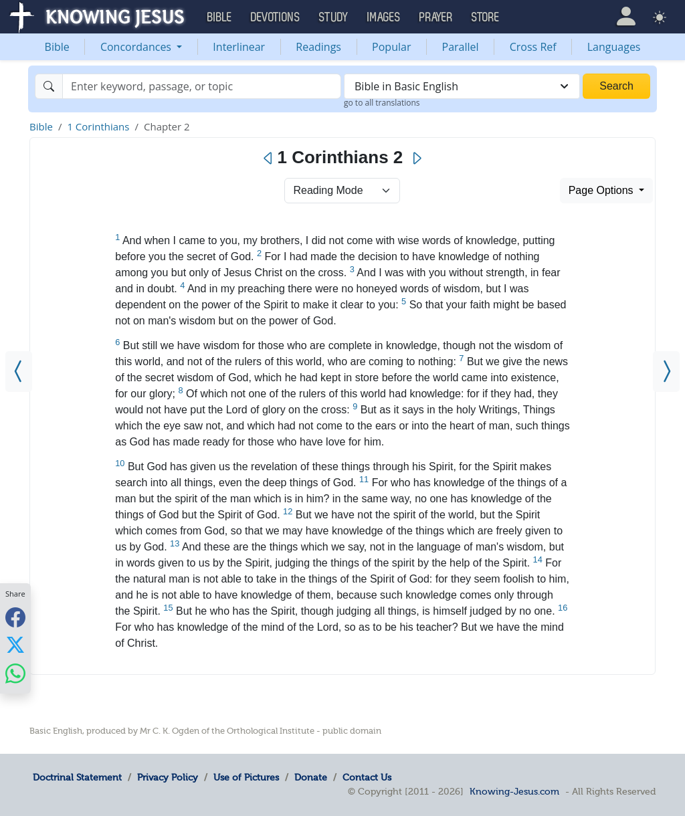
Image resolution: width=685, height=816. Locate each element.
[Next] (416, 158)
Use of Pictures (246, 777)
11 (364, 479)
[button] (626, 16)
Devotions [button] (275, 17)
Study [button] (334, 17)
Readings (318, 46)
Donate (310, 777)
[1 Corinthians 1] (18, 371)
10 (119, 463)
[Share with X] (15, 645)
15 (168, 608)
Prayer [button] (436, 17)
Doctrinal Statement (77, 777)
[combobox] (462, 86)
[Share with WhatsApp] (15, 673)
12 (287, 511)
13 (174, 543)
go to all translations (382, 102)
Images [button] (384, 17)
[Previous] (268, 158)
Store (486, 17)
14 (538, 559)
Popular (391, 46)
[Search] (201, 86)
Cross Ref (533, 46)
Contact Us (366, 777)
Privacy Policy (167, 777)
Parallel (460, 46)
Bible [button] (219, 17)
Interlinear (239, 46)
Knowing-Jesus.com (514, 791)
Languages (614, 46)
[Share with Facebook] (15, 617)
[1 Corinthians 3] (666, 371)
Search (616, 86)
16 (562, 608)
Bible (57, 46)
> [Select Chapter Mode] (342, 190)
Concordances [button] (137, 46)
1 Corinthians (98, 126)
